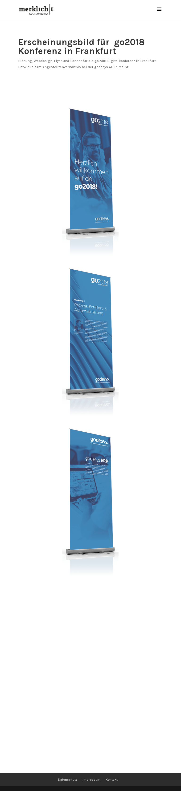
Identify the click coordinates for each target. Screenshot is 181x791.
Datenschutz (67, 780)
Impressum (91, 780)
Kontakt (112, 780)
